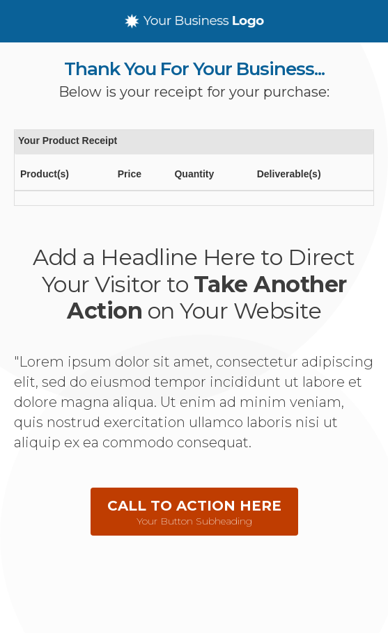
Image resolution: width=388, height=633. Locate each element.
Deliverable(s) (289, 173)
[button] (194, 512)
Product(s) (44, 173)
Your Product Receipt (67, 140)
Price (129, 173)
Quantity (194, 173)
